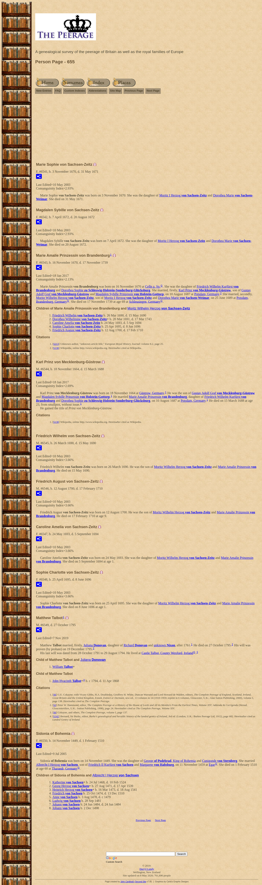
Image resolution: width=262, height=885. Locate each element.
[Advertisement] (146, 126)
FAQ (58, 90)
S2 (54, 705)
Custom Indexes (74, 90)
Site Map (115, 90)
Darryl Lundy (146, 868)
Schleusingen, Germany (144, 301)
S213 (56, 343)
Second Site (140, 881)
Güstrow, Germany (151, 393)
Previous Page (134, 90)
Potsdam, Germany (206, 294)
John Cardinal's (127, 881)
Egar (212, 764)
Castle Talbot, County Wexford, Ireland (167, 653)
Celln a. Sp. (152, 286)
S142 (56, 716)
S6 (54, 694)
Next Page (153, 90)
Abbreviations (97, 90)
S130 (56, 347)
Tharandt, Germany (64, 768)
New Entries (43, 90)
